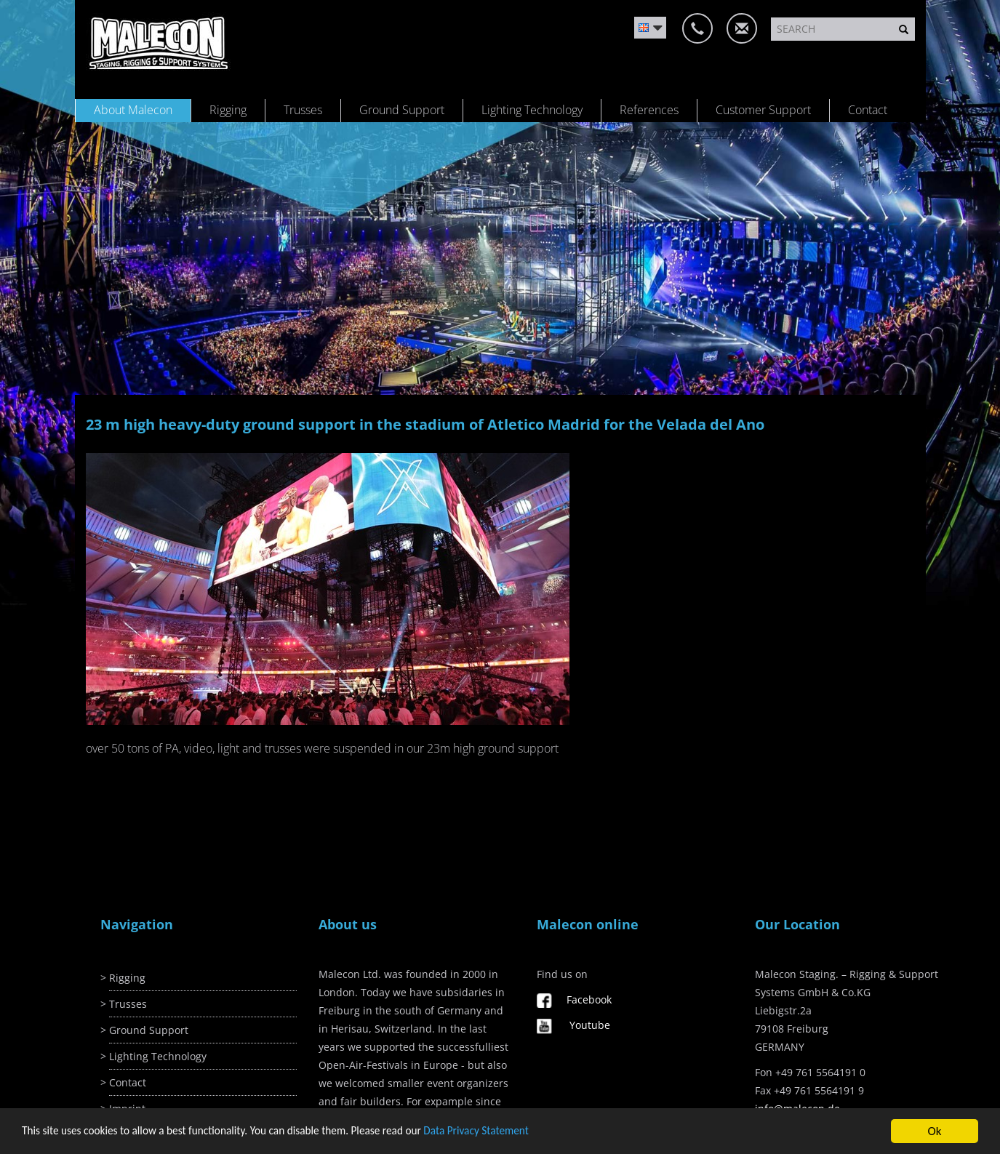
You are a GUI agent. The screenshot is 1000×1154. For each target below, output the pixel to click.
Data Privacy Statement (476, 1131)
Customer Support (763, 110)
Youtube (589, 1025)
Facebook (589, 999)
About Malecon (133, 110)
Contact (867, 110)
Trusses (303, 110)
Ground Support (401, 110)
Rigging (228, 110)
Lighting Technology (532, 110)
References (649, 110)
